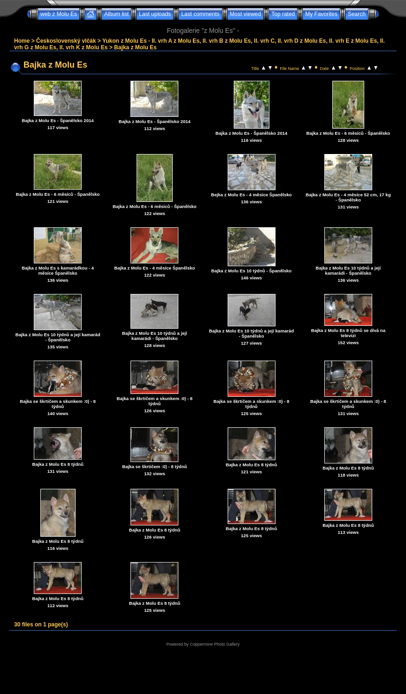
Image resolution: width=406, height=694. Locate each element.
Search (357, 14)
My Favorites (321, 14)
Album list (116, 14)
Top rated (283, 14)
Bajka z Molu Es (135, 47)
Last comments (200, 14)
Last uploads (155, 14)
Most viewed (245, 14)
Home (22, 41)
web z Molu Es (58, 14)
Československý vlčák (66, 41)
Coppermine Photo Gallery (214, 644)
